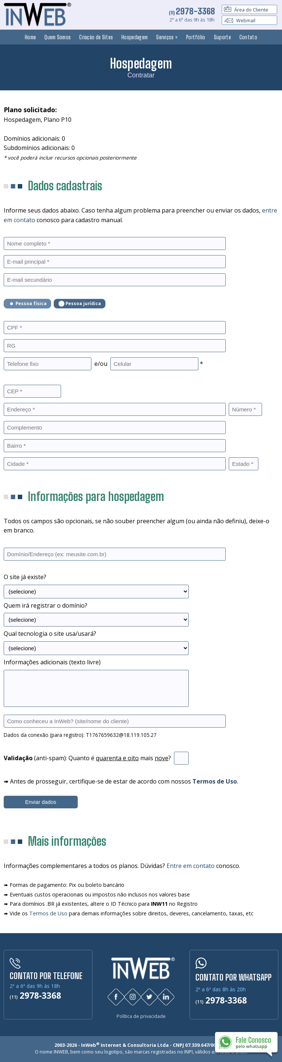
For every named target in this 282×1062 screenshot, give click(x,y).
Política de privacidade (141, 1015)
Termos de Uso (48, 913)
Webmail (239, 20)
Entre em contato (191, 866)
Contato (248, 37)
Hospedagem (134, 37)
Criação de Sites (96, 37)
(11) (192, 13)
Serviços (167, 37)
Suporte (222, 37)
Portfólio (195, 37)
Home (30, 37)
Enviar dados (40, 802)
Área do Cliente (246, 9)
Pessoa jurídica (79, 304)
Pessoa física (28, 304)
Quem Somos (57, 37)
